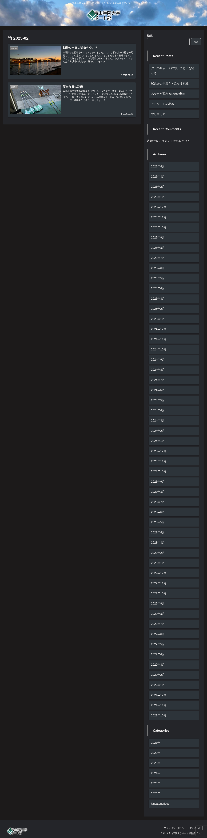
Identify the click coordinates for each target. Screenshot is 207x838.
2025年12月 (158, 207)
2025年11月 (158, 217)
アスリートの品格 (162, 104)
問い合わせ (195, 828)
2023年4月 (158, 532)
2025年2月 (158, 308)
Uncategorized (160, 803)
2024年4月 (158, 410)
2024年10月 (158, 349)
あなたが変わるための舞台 (168, 93)
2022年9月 (158, 603)
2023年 (155, 763)
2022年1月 (158, 685)
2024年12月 (158, 329)
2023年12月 (158, 451)
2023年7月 (158, 502)
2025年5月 (158, 278)
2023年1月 (158, 563)
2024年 (155, 773)
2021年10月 (158, 715)
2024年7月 (158, 380)
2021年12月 (158, 695)
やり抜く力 (158, 114)
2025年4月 (158, 288)
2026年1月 (158, 197)
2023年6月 (158, 512)
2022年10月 (158, 593)
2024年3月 (158, 420)
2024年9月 (158, 359)
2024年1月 (158, 440)
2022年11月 (158, 583)
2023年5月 (158, 522)
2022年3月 (158, 664)
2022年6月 (158, 634)
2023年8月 (158, 491)
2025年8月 (158, 247)
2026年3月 (158, 176)
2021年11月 (158, 705)
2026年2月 (158, 186)
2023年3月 (158, 542)
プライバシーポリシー (175, 828)
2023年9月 (158, 481)
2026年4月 (158, 166)
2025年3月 (158, 298)
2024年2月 (158, 430)
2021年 (155, 742)
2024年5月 (158, 400)
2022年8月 (158, 613)
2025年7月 (158, 257)
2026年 (155, 793)
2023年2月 (158, 552)
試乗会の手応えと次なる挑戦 (169, 83)
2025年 (155, 783)
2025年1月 (158, 319)
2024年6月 (158, 390)
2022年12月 (158, 573)
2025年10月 (158, 227)
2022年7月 (158, 623)
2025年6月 (158, 268)
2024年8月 (158, 369)
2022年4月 (158, 654)
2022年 (155, 752)
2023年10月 (158, 471)
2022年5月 (158, 644)
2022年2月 (158, 674)
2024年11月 (158, 339)
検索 (150, 35)
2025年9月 (158, 237)
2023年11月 (158, 461)
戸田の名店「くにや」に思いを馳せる (172, 71)
